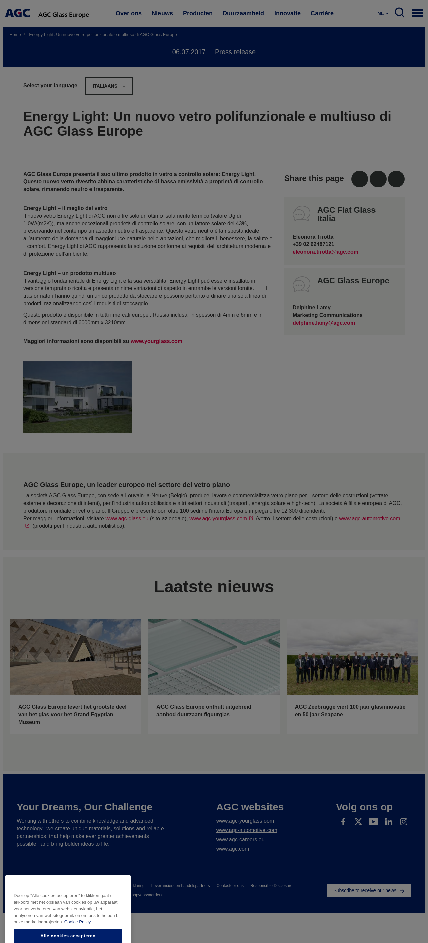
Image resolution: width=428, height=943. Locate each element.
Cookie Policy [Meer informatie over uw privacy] (77, 935)
